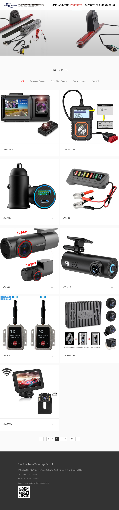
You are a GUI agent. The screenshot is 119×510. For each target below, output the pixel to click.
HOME (54, 5)
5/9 (72, 439)
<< (41, 439)
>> (78, 439)
